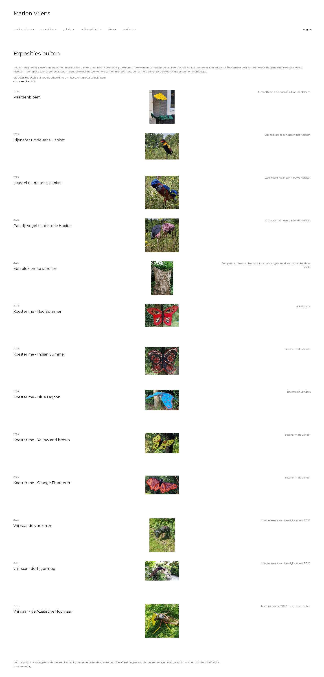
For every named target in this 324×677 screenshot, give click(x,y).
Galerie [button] (68, 29)
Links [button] (112, 29)
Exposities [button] (48, 29)
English (307, 29)
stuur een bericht (24, 81)
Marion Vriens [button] (23, 29)
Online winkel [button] (91, 29)
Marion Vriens (31, 13)
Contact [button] (129, 29)
